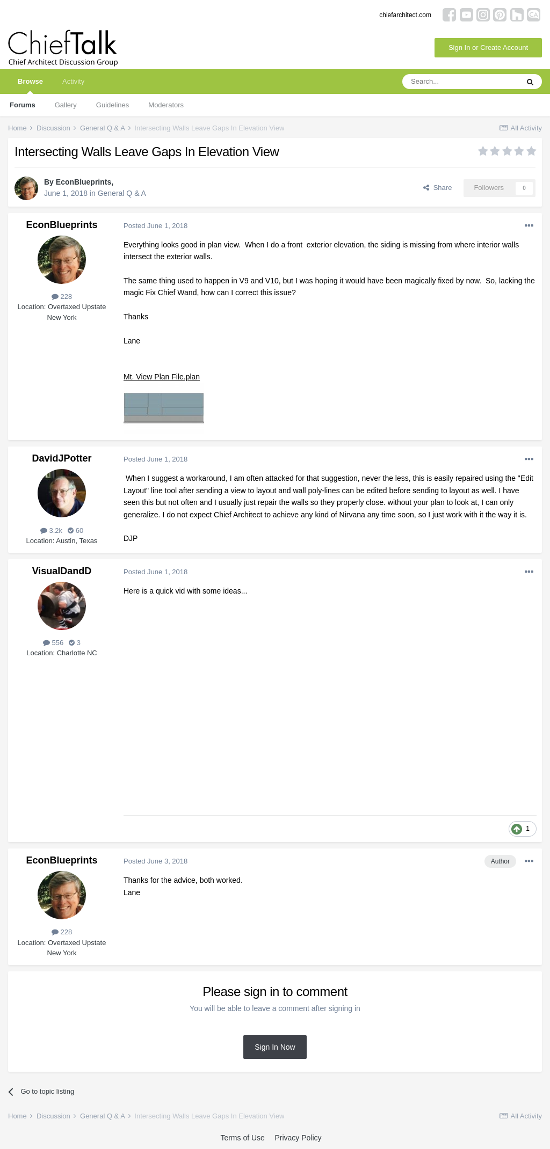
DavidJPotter (61, 458)
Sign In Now (275, 1047)
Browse (30, 85)
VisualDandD (62, 571)
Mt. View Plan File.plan (162, 376)
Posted (155, 226)
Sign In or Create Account (488, 47)
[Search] (460, 81)
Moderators (166, 105)
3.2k (51, 530)
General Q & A (122, 193)
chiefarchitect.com (405, 15)
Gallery (66, 105)
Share (437, 188)
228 (62, 296)
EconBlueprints (83, 182)
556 (53, 643)
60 (75, 530)
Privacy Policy (297, 1137)
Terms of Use (242, 1137)
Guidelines (112, 105)
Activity (73, 81)
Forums (22, 105)
